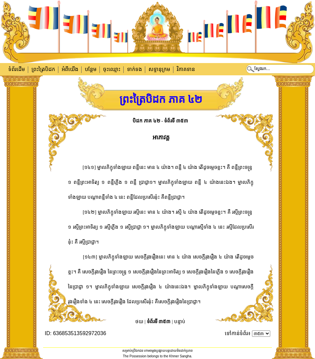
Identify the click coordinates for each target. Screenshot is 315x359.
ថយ (139, 321)
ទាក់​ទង (134, 69)
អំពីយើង (70, 69)
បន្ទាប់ (179, 321)
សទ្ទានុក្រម (159, 69)
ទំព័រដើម (16, 69)
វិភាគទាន (186, 69)
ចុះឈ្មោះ (111, 69)
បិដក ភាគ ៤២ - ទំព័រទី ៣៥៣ (160, 120)
